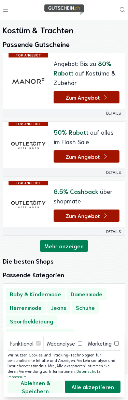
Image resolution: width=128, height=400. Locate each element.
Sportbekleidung (31, 320)
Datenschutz (88, 370)
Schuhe (85, 307)
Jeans (58, 307)
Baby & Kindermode (35, 293)
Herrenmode (26, 307)
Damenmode (86, 293)
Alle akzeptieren (92, 386)
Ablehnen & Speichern (35, 387)
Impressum (17, 376)
